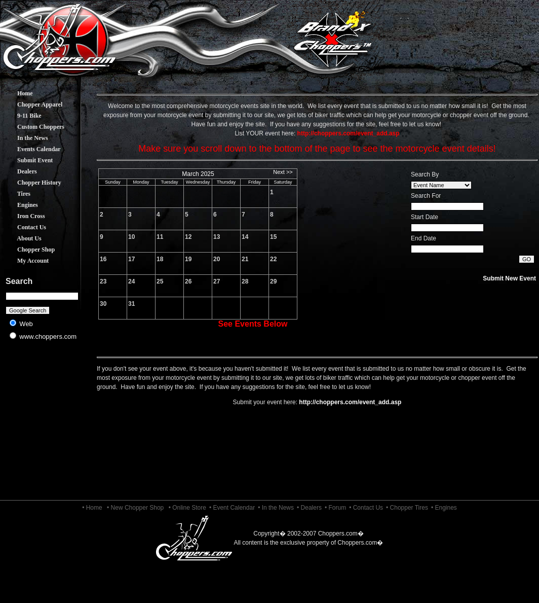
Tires (16, 193)
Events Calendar (31, 149)
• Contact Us (366, 507)
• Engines (444, 507)
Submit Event (27, 160)
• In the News (276, 507)
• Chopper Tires (407, 507)
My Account (25, 260)
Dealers (19, 171)
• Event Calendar (232, 507)
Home (17, 93)
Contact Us (24, 227)
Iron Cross (23, 216)
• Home (92, 507)
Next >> (283, 172)
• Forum (335, 507)
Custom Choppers (33, 126)
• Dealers (309, 507)
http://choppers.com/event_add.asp (350, 402)
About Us (22, 238)
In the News (25, 137)
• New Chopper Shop (135, 507)
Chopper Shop (28, 249)
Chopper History (31, 182)
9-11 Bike (22, 115)
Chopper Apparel (32, 104)
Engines (20, 204)
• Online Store (187, 507)
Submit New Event (509, 278)
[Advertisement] (42, 426)
